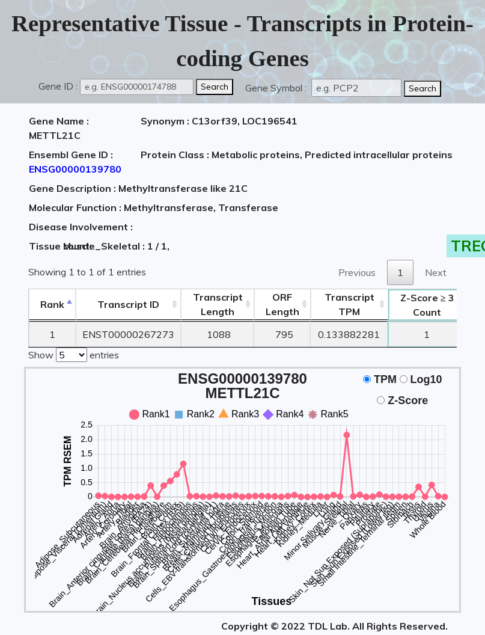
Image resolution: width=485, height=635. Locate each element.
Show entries (73, 353)
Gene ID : (58, 86)
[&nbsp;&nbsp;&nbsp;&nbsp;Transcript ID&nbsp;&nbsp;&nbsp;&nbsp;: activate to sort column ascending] (128, 304)
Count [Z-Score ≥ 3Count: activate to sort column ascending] (427, 305)
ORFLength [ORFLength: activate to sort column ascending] (282, 304)
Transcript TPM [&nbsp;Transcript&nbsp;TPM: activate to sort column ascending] (349, 304)
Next (436, 272)
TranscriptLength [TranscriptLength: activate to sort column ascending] (218, 304)
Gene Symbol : (277, 88)
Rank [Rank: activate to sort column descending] (52, 304)
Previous (357, 272)
